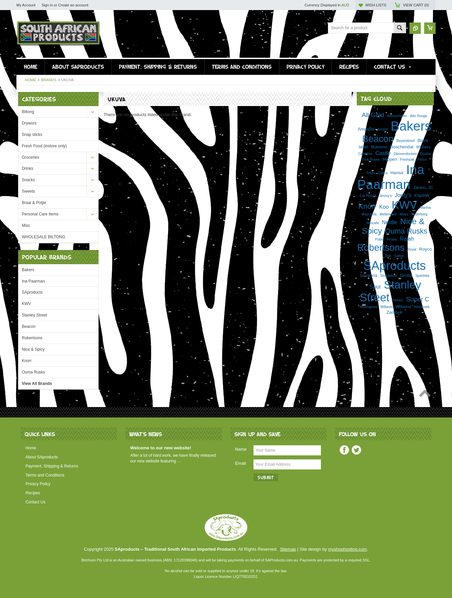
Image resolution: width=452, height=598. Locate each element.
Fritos (370, 173)
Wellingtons (368, 307)
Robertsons (32, 338)
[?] (404, 98)
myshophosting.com (347, 549)
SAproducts (32, 292)
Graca (382, 173)
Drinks (27, 168)
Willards (386, 307)
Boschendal (401, 146)
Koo (384, 207)
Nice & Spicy (33, 349)
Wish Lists (375, 5)
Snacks (28, 180)
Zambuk (395, 312)
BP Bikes (423, 147)
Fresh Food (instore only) (44, 146)
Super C (418, 299)
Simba (406, 275)
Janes (419, 187)
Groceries (30, 157)
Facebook (344, 450)
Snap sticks (32, 134)
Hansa (396, 172)
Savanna (368, 275)
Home (30, 80)
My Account (26, 5)
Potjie (379, 239)
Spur (375, 287)
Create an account (73, 5)
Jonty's (403, 195)
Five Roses (371, 159)
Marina (425, 207)
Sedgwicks (388, 276)
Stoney (397, 300)
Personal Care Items (40, 214)
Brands (48, 80)
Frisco (422, 159)
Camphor (365, 154)
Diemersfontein (405, 154)
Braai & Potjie (34, 202)
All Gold (373, 114)
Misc (26, 225)
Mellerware (388, 214)
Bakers (28, 269)
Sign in (47, 5)
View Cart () (416, 5)
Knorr (27, 360)
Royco (425, 249)
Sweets (28, 191)
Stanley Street (34, 315)
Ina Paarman (33, 281)
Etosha (425, 154)
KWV (26, 303)
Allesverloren (397, 116)
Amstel (382, 129)
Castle (383, 153)
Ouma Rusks (33, 372)
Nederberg (419, 214)
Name (241, 449)
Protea (392, 239)
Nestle (389, 222)
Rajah (407, 239)
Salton (399, 256)
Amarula (366, 129)
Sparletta (422, 276)
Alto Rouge (418, 116)
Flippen (390, 159)
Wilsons (403, 306)
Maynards (369, 214)
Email (240, 463)
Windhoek (422, 307)
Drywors (29, 123)
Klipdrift (421, 195)
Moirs (404, 214)
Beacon (29, 326)
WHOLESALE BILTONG (43, 237)
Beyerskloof (405, 141)
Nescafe (372, 223)
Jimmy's (385, 196)
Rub (388, 256)
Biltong (28, 111)
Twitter (356, 450)
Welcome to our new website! (160, 447)
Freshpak (407, 159)
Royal (411, 249)
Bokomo (379, 146)
